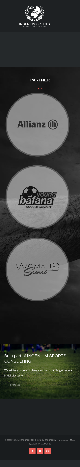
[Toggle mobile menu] (74, 13)
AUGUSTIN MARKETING (41, 443)
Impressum (63, 440)
